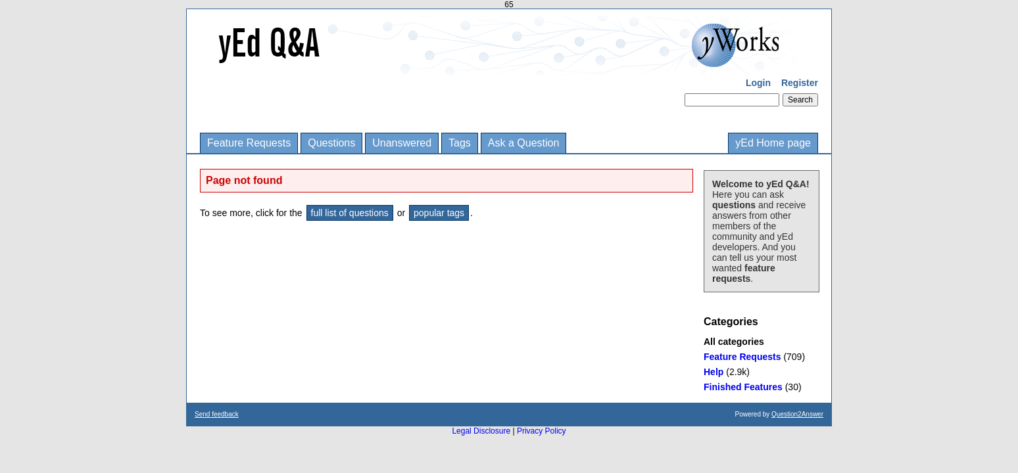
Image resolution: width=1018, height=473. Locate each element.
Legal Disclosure (481, 431)
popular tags (439, 213)
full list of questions (350, 213)
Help (713, 372)
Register (799, 83)
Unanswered (401, 142)
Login (758, 83)
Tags (459, 142)
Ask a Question (524, 142)
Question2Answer (797, 414)
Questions (331, 142)
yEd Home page (773, 142)
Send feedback (217, 414)
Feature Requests (249, 142)
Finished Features (743, 387)
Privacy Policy (541, 431)
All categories (734, 341)
